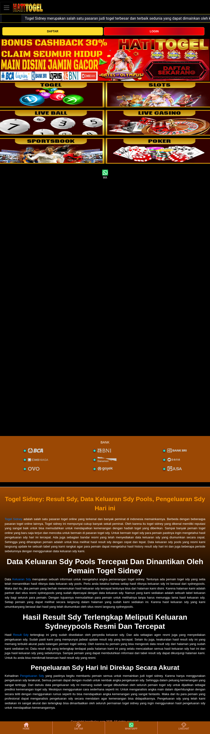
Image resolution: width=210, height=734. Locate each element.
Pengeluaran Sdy (32, 676)
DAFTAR (52, 31)
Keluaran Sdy (21, 579)
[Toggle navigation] (6, 7)
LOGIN (154, 31)
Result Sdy (21, 635)
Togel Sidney (13, 519)
